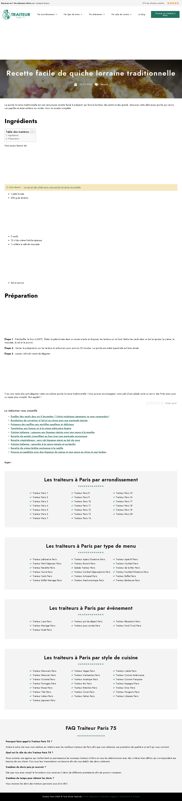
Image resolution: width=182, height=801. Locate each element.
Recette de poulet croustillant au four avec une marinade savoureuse (49, 436)
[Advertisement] (91, 41)
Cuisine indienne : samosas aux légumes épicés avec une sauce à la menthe (53, 432)
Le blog (141, 14)
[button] (165, 14)
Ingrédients (13, 135)
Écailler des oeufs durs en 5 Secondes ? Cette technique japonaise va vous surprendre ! (60, 416)
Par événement (97, 14)
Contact (136, 796)
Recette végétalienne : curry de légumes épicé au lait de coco (45, 440)
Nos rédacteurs (92, 796)
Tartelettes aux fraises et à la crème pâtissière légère (41, 428)
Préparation (13, 138)
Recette (104, 84)
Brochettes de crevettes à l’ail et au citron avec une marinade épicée (49, 420)
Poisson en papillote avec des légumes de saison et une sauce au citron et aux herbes (58, 452)
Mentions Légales (109, 796)
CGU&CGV (125, 796)
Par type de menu (73, 14)
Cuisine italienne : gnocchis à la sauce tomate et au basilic (43, 444)
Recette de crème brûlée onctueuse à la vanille (37, 448)
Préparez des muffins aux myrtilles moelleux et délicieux (42, 424)
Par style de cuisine (121, 14)
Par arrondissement (47, 14)
